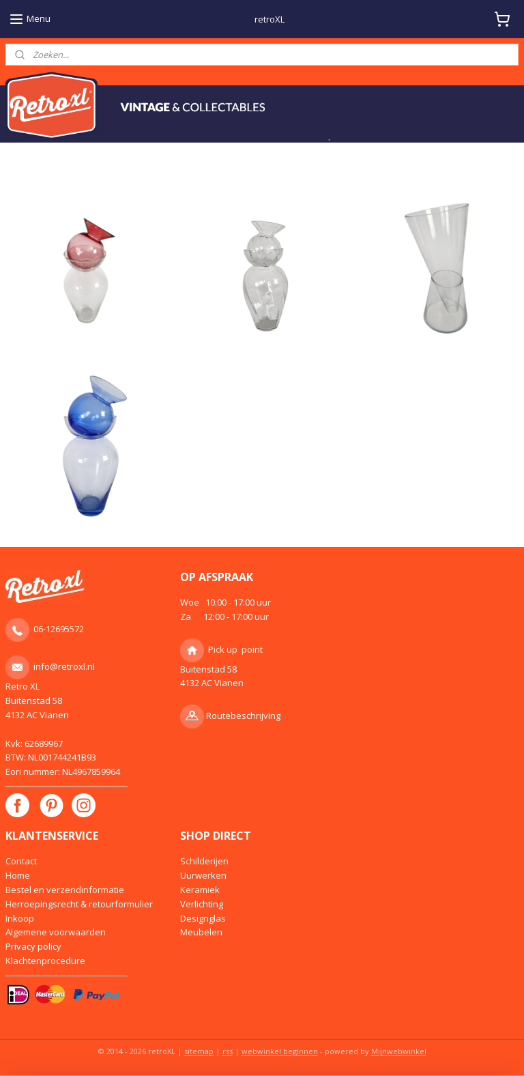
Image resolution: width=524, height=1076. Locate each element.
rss (227, 1051)
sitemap (199, 1051)
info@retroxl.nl (64, 666)
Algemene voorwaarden (55, 932)
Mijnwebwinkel (398, 1051)
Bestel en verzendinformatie (64, 889)
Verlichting (201, 904)
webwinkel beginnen (280, 1051)
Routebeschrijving (243, 715)
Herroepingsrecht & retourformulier (79, 904)
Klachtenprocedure (45, 960)
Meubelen (201, 932)
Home (17, 875)
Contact (21, 861)
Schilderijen (204, 861)
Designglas (203, 918)
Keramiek (200, 889)
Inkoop (19, 918)
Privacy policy (33, 946)
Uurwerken (203, 875)
